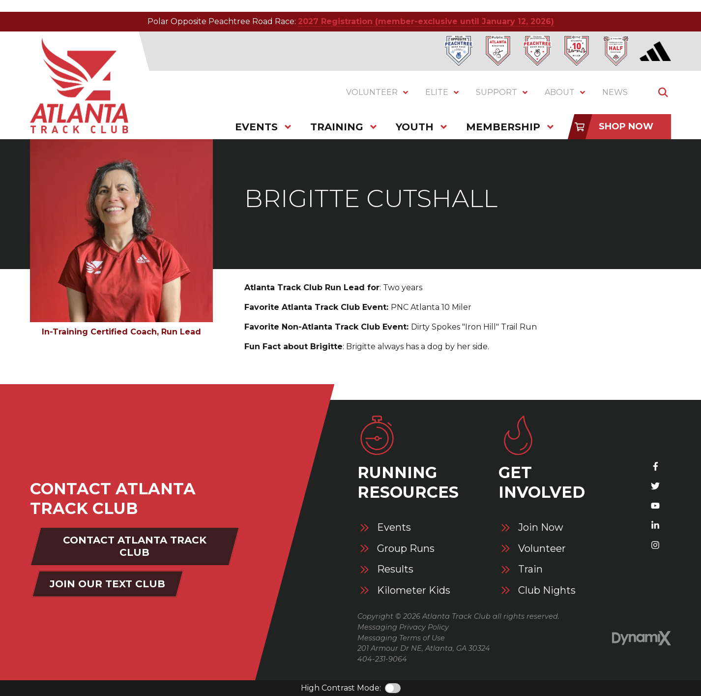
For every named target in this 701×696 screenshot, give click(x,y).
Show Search (663, 92)
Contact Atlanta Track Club (134, 546)
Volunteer (542, 548)
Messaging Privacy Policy (403, 627)
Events (394, 527)
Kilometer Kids (413, 590)
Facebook (655, 466)
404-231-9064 (382, 659)
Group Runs (406, 548)
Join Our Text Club (107, 584)
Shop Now (626, 126)
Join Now (540, 527)
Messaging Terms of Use (401, 638)
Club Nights (547, 590)
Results (395, 569)
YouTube (655, 505)
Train (530, 569)
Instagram (655, 545)
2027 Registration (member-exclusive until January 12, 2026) (426, 21)
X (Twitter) (655, 486)
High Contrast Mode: (341, 688)
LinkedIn (655, 525)
